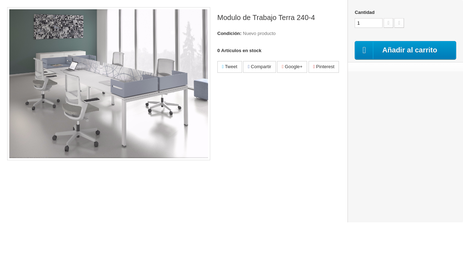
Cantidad (365, 12)
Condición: (229, 33)
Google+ (292, 66)
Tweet (229, 66)
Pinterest (324, 66)
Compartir (259, 66)
